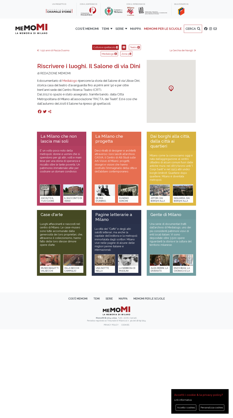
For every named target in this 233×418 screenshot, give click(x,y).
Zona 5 (126, 142)
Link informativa (183, 400)
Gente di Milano (165, 303)
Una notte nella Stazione (102, 360)
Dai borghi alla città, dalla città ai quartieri (170, 230)
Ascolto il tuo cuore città (47, 290)
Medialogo (109, 142)
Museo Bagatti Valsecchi (50, 358)
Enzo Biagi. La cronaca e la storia (182, 360)
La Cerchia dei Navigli (183, 139)
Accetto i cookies (186, 407)
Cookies (125, 413)
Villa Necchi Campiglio (71, 358)
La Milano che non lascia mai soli (59, 227)
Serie (109, 387)
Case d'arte (52, 303)
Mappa (123, 387)
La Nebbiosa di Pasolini (127, 358)
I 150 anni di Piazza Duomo (53, 139)
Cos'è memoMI (78, 387)
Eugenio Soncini (124, 288)
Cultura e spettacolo (105, 135)
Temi (96, 387)
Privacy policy (111, 413)
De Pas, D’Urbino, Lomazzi (101, 290)
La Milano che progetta (109, 227)
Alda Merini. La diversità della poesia (159, 360)
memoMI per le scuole (149, 387)
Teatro (135, 135)
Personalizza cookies (212, 407)
